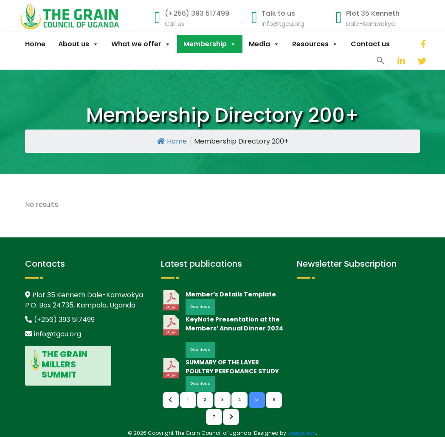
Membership (209, 44)
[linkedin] (391, 61)
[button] (380, 60)
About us (78, 44)
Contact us (370, 44)
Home (35, 44)
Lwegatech (301, 433)
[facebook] (414, 44)
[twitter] (411, 61)
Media (264, 44)
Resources (315, 44)
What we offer (141, 44)
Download (200, 306)
